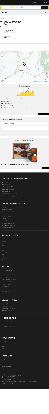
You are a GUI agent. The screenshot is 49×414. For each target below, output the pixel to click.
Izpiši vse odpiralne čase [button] (10, 39)
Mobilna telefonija (7, 209)
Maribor (4, 241)
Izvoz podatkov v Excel (8, 270)
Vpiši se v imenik (6, 182)
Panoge (4, 381)
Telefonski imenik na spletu (9, 322)
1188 (3, 348)
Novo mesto (5, 252)
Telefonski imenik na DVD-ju (9, 324)
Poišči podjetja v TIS (7, 187)
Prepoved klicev (6, 369)
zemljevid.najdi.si (9, 123)
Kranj (3, 246)
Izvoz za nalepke (6, 277)
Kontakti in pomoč (6, 362)
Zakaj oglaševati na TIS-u (8, 304)
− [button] (2, 55)
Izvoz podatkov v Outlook (9, 280)
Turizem (4, 218)
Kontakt (20, 381)
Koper (3, 248)
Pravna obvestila (6, 366)
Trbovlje (4, 257)
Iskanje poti (5, 273)
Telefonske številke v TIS (8, 191)
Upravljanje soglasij (7, 383)
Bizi (6, 128)
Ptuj (3, 255)
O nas (3, 360)
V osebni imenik (6, 284)
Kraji (8, 381)
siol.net (4, 342)
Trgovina (4, 207)
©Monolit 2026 (39, 81)
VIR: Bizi (2, 19)
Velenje (4, 250)
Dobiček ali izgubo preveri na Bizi (28, 107)
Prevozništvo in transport (8, 223)
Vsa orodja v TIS (6, 291)
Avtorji (3, 364)
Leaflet (34, 81)
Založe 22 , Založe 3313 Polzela (8, 31)
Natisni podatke (6, 289)
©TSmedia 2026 (45, 81)
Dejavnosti (14, 381)
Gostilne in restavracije (8, 216)
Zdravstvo (4, 214)
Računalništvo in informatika (9, 225)
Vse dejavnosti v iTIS (7, 228)
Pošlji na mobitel (6, 282)
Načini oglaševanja (7, 306)
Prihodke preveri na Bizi (17, 105)
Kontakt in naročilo (7, 310)
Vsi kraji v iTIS (5, 259)
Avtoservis (4, 212)
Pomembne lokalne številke (9, 194)
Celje (3, 243)
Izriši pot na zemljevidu (10, 32)
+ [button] (2, 53)
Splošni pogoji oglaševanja (9, 308)
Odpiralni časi (5, 286)
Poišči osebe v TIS (7, 184)
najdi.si (3, 344)
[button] (4, 2)
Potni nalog (5, 275)
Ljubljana (4, 239)
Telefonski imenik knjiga (8, 326)
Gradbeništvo (5, 221)
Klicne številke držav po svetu (10, 196)
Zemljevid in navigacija (8, 189)
